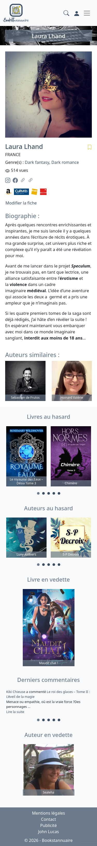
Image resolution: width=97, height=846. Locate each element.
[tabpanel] (26, 457)
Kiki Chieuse (16, 691)
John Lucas (48, 831)
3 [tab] (48, 493)
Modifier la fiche (21, 203)
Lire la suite (15, 711)
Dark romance (65, 162)
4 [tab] (54, 493)
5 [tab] (59, 493)
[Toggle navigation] (87, 13)
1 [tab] (38, 493)
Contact (48, 819)
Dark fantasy (37, 162)
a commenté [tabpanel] (48, 701)
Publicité (48, 825)
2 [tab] (43, 493)
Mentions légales (48, 813)
